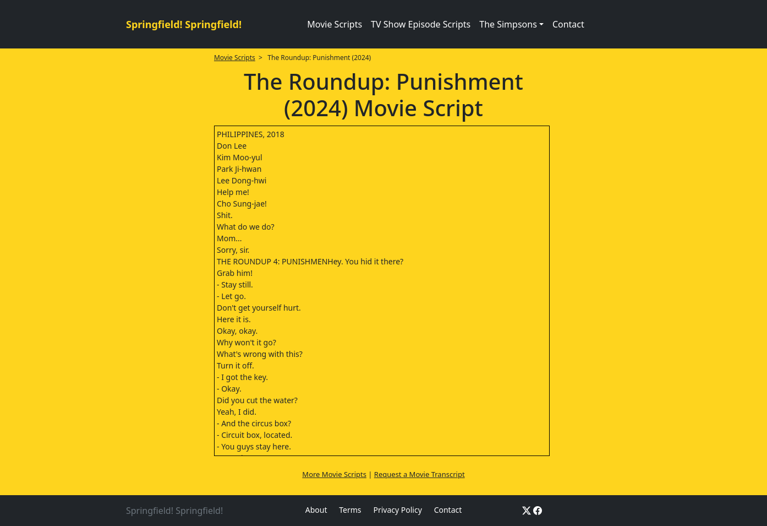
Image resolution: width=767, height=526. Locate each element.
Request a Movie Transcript (419, 474)
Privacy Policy (397, 510)
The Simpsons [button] (508, 24)
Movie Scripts (334, 24)
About (316, 510)
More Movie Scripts (334, 474)
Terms (350, 510)
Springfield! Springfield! (184, 24)
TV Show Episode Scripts (420, 24)
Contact (568, 24)
